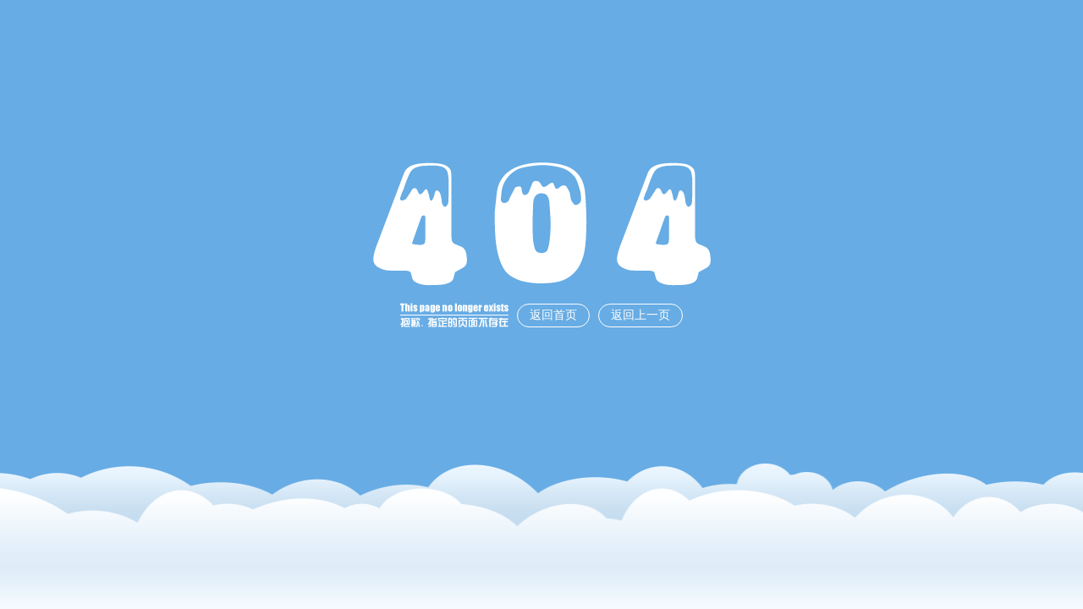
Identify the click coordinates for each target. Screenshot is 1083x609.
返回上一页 (640, 315)
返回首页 (553, 315)
